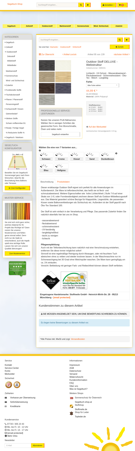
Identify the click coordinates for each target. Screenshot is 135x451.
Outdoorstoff (47, 26)
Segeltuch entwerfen (60, 134)
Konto (7, 371)
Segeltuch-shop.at (83, 402)
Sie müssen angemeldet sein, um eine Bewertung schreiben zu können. (85, 314)
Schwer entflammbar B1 (15, 123)
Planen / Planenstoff (14, 99)
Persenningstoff (12, 104)
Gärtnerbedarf (11, 114)
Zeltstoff (29, 26)
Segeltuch (11, 26)
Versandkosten (78, 339)
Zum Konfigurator (17, 188)
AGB (71, 368)
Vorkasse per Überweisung (22, 398)
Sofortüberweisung (19, 402)
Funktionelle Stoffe (13, 90)
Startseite (54, 47)
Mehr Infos (12, 436)
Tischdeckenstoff (12, 95)
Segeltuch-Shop (14, 4)
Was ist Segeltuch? (78, 389)
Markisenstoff (65, 26)
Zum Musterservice (17, 253)
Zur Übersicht (47, 54)
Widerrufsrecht (76, 377)
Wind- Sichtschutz (101, 26)
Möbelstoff (11, 61)
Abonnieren (37, 445)
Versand (73, 374)
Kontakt (8, 365)
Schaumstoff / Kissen (14, 109)
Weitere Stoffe (11, 118)
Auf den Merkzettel (97, 127)
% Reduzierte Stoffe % (14, 133)
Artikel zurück (70, 54)
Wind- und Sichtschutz (14, 80)
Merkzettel (10, 374)
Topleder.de (80, 416)
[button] (122, 5)
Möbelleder (11, 65)
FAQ (71, 383)
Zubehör (119, 26)
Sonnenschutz (83, 26)
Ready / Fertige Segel (14, 128)
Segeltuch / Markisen (14, 137)
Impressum (74, 365)
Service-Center (12, 368)
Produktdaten (63, 182)
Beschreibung (47, 182)
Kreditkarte (15, 406)
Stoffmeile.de (81, 409)
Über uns (73, 386)
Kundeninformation (78, 380)
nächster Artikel (121, 54)
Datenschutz (75, 371)
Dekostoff (10, 56)
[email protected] (61, 297)
